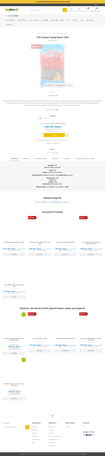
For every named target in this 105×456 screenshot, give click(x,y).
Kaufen (54, 135)
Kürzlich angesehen (54, 436)
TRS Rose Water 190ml (39, 338)
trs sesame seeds (54, 202)
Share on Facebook (51, 153)
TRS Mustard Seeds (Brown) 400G (14, 242)
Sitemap (34, 427)
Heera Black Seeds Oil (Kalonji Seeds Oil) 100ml (91, 243)
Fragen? (67, 158)
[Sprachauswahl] (96, 5)
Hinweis (26, 158)
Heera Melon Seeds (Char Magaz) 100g (14, 285)
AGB (33, 442)
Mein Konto (71, 11)
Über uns (67, 427)
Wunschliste (52, 446)
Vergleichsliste (79, 11)
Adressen (51, 433)
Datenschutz (35, 439)
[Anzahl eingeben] (38, 135)
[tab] (14, 159)
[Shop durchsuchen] (46, 10)
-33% (23, 359)
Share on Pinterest (54, 153)
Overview (14, 158)
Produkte (34, 430)
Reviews (55, 158)
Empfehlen (57, 153)
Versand (55, 131)
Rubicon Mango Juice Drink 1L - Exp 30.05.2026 (14, 384)
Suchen (65, 10)
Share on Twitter (48, 153)
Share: (52, 149)
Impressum (35, 436)
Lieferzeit (52, 116)
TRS (55, 40)
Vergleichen (54, 95)
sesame (65, 202)
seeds (43, 202)
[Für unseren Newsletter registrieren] (14, 427)
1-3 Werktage (46, 118)
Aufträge (51, 430)
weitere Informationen (85, 158)
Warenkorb (52, 442)
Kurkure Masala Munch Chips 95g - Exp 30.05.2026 (14, 339)
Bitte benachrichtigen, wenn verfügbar (53, 123)
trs (35, 202)
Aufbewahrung (41, 158)
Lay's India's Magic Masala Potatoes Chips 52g (91, 339)
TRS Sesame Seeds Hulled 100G (65, 242)
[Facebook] (84, 426)
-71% (23, 314)
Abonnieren (27, 427)
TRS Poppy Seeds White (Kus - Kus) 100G (39, 243)
